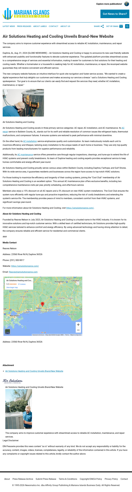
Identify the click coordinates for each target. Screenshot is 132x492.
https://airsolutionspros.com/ (80, 208)
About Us (65, 26)
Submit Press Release (46, 479)
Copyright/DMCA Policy (91, 479)
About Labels (40, 26)
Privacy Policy (111, 479)
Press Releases (24, 26)
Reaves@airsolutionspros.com (23, 272)
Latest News (9, 26)
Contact (53, 26)
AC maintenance (25, 154)
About (7, 479)
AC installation (30, 141)
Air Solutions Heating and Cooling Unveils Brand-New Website (34, 371)
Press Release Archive (23, 479)
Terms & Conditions (68, 479)
